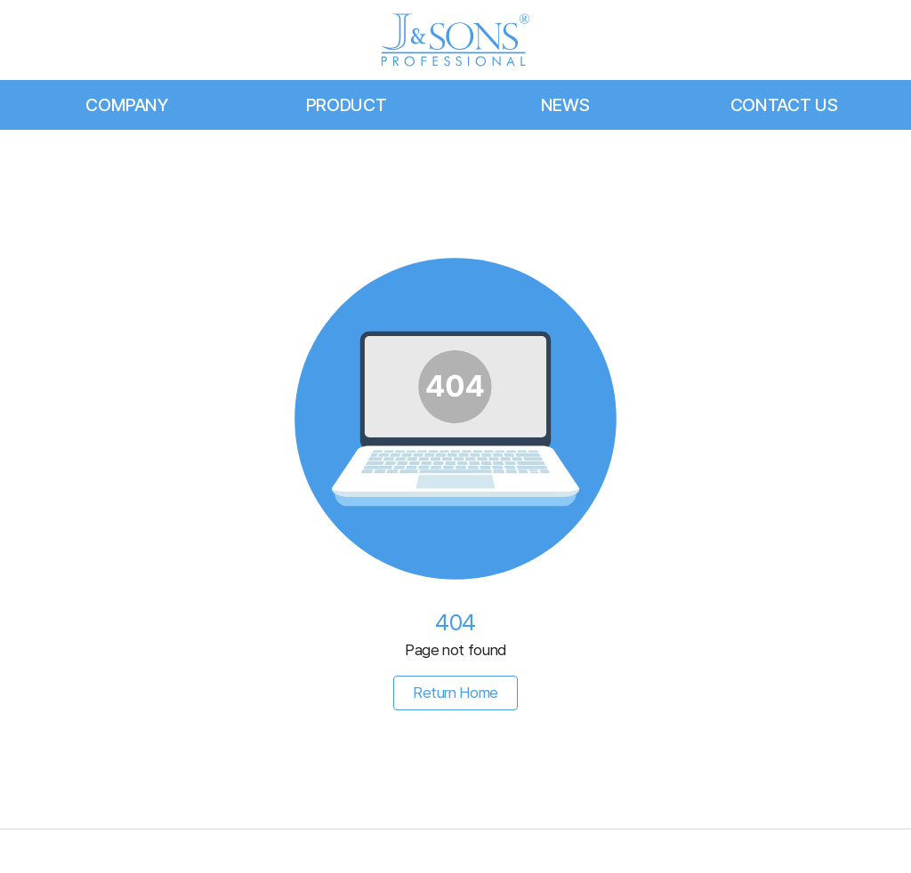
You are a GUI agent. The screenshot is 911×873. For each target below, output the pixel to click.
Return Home (455, 692)
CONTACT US (784, 105)
